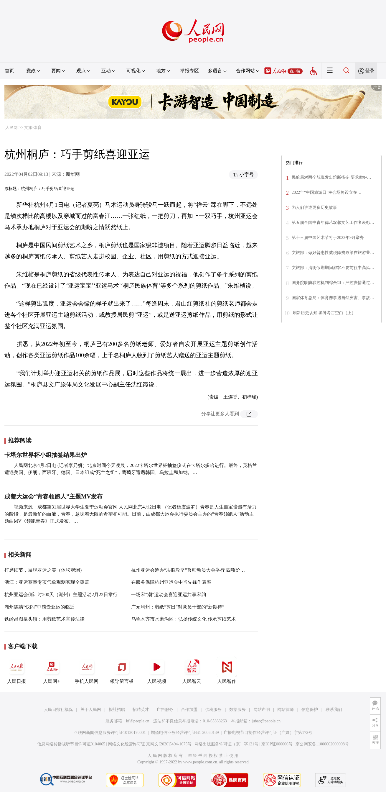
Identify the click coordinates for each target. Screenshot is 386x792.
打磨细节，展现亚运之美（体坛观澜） (44, 570)
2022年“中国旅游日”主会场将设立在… (326, 192)
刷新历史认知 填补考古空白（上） (324, 313)
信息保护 (309, 709)
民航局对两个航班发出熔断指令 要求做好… (331, 177)
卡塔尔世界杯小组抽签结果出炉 (45, 455)
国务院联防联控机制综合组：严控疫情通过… (333, 283)
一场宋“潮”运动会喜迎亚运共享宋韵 (168, 594)
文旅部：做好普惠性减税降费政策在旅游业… (333, 252)
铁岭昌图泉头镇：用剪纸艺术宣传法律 (44, 619)
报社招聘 (117, 709)
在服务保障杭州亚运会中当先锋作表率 (171, 582)
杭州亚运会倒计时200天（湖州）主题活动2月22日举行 (61, 594)
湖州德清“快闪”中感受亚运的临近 (39, 606)
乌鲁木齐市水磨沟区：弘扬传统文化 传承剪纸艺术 (183, 619)
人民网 (11, 127)
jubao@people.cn (266, 721)
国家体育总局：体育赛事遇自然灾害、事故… (333, 298)
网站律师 (285, 709)
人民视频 (156, 670)
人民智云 (192, 670)
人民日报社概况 (58, 709)
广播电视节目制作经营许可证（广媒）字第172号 (268, 732)
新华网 (73, 174)
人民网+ (51, 670)
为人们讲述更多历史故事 (314, 207)
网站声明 (261, 709)
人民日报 (16, 670)
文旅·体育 (33, 127)
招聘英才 (141, 709)
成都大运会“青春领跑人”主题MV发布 (53, 496)
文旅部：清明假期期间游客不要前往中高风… (333, 267)
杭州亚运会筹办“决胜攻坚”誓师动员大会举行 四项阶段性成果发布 (199, 570)
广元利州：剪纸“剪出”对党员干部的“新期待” (177, 606)
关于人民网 (90, 709)
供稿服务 (213, 709)
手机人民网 (86, 670)
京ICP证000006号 (277, 744)
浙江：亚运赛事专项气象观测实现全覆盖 (46, 582)
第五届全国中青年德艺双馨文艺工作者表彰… (333, 222)
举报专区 (189, 70)
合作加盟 (189, 709)
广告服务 (165, 709)
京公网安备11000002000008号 (322, 744)
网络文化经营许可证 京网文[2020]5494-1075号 (150, 744)
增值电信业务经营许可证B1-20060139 (185, 732)
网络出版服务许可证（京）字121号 (226, 744)
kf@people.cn (137, 721)
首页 (9, 70)
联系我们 (334, 709)
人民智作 (227, 670)
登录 (370, 70)
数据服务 (237, 709)
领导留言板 (121, 670)
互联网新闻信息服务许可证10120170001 (110, 732)
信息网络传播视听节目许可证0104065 (71, 744)
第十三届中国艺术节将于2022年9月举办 (328, 237)
